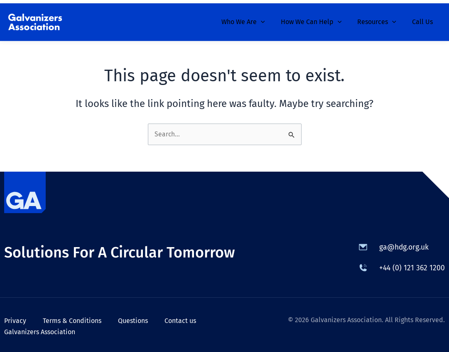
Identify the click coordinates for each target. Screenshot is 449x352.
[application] (269, 18)
